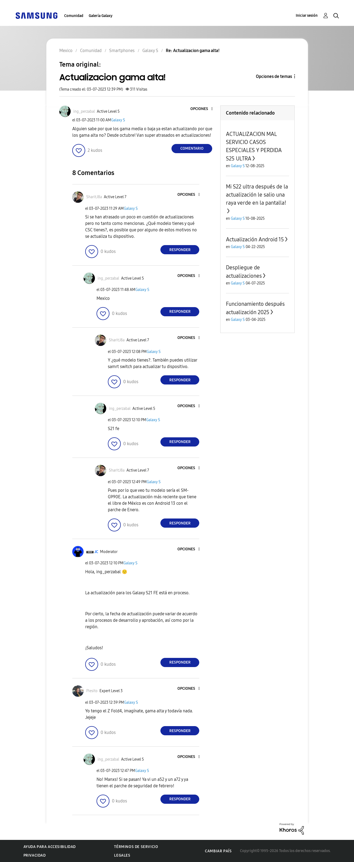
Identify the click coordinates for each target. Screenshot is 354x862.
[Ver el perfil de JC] (96, 552)
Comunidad (73, 15)
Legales (122, 855)
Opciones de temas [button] (274, 76)
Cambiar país (218, 851)
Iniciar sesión (307, 15)
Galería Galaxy (100, 15)
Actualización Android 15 (255, 239)
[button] (203, 109)
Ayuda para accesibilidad (49, 846)
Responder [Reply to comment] (180, 250)
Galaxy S (118, 120)
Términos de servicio (136, 846)
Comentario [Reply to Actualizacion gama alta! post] (192, 148)
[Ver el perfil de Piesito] (92, 691)
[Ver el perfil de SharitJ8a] (94, 197)
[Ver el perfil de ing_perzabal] (84, 111)
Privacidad (34, 855)
